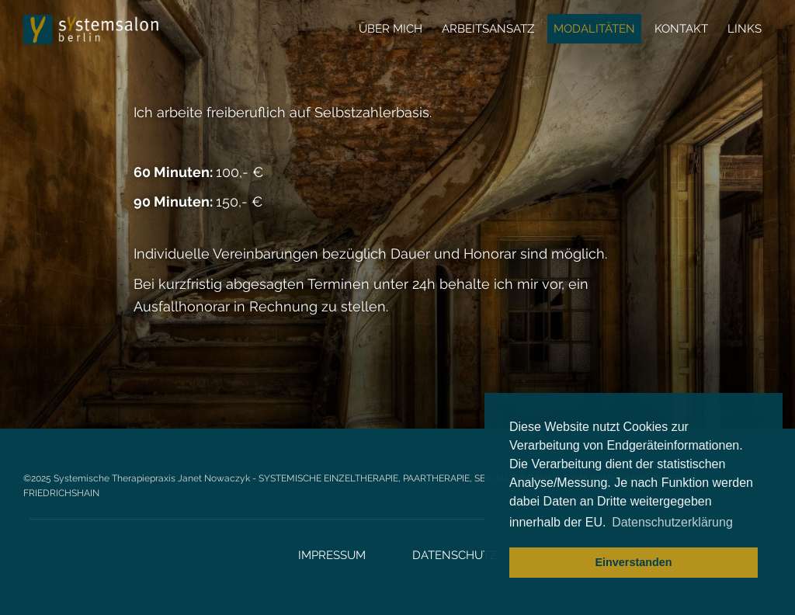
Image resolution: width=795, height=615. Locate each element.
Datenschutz (454, 555)
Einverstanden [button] (633, 562)
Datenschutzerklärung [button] (672, 522)
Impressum (332, 555)
